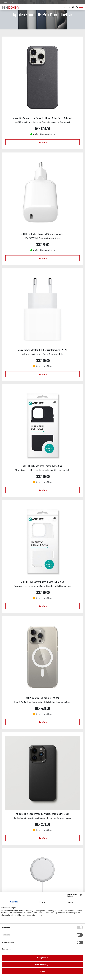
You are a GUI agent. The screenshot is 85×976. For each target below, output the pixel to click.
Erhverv (4, 2)
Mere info (42, 142)
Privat (11, 2)
